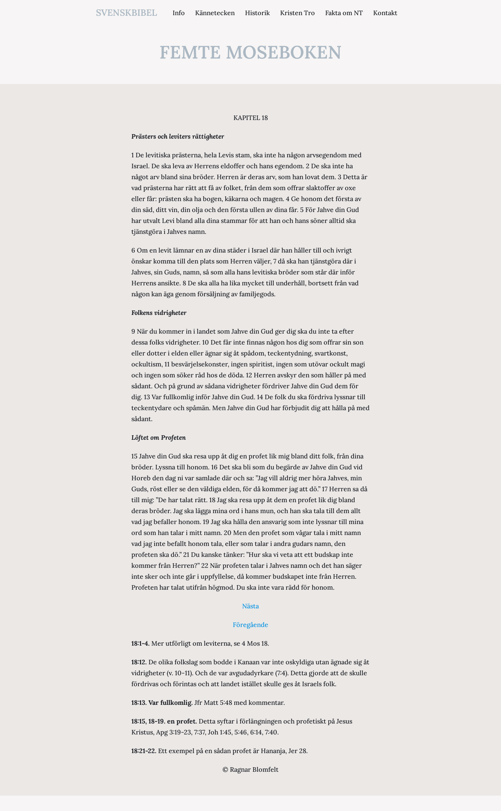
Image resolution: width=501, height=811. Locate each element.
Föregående (250, 625)
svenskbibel (126, 12)
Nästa (250, 606)
